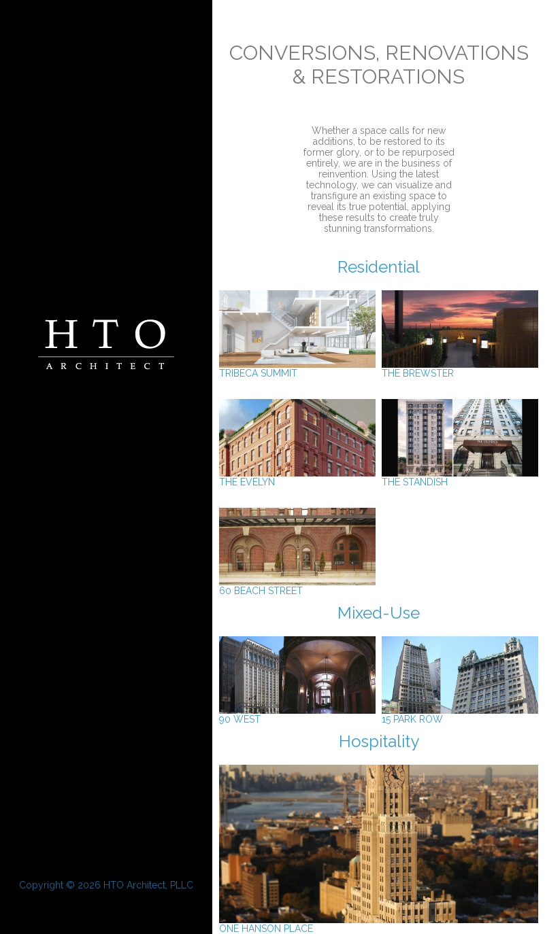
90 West (297, 715)
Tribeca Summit (297, 369)
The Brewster (460, 369)
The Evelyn (297, 477)
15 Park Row (460, 715)
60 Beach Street (297, 586)
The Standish (460, 477)
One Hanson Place (378, 924)
